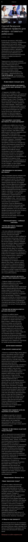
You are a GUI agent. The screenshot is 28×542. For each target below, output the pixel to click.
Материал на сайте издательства (11, 534)
